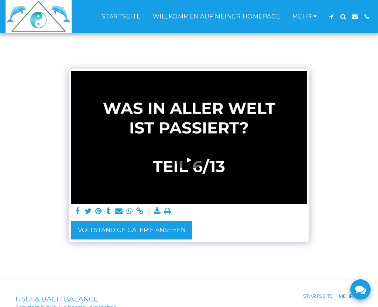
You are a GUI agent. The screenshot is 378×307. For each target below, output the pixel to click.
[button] (331, 17)
